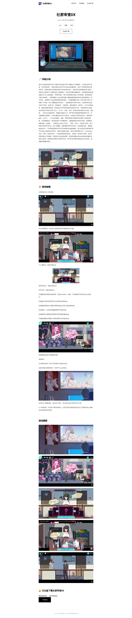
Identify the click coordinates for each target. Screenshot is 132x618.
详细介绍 (73, 3)
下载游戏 (45, 600)
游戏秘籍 (81, 3)
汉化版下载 (90, 3)
